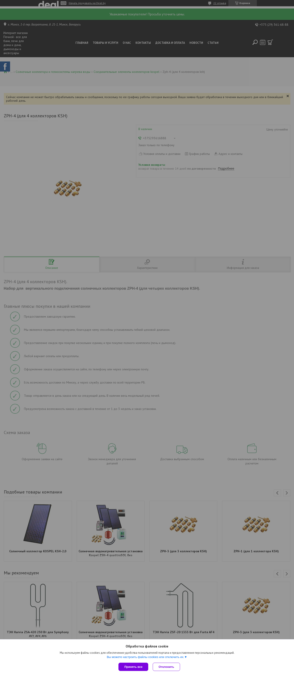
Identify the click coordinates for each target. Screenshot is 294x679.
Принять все (133, 666)
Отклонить (166, 666)
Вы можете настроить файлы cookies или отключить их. (145, 657)
